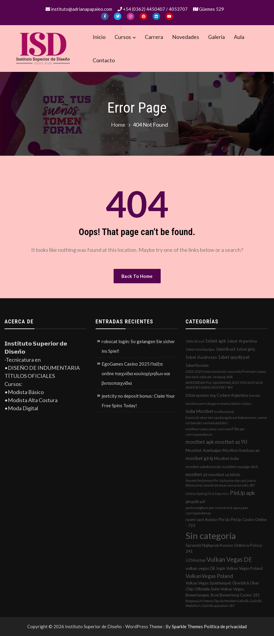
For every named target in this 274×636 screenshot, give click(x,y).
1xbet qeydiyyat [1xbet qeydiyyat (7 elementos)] (234, 357)
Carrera (154, 37)
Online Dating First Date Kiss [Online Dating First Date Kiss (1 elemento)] (207, 494)
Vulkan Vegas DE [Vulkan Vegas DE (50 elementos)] (229, 559)
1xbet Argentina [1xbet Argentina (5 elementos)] (242, 340)
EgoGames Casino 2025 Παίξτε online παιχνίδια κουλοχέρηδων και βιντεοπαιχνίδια (136, 373)
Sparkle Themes (187, 626)
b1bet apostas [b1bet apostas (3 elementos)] (197, 395)
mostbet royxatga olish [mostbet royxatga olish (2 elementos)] (240, 466)
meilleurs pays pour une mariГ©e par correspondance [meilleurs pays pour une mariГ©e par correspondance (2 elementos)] (215, 432)
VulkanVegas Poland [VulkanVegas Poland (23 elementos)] (209, 576)
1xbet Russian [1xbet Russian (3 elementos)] (197, 365)
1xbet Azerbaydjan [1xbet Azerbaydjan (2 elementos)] (200, 349)
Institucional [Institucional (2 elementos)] (224, 411)
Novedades (185, 37)
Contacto (104, 60)
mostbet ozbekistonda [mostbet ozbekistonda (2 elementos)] (203, 466)
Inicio (99, 37)
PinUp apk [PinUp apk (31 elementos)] (242, 492)
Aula (239, 37)
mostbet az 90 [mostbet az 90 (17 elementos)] (231, 442)
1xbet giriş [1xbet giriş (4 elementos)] (245, 349)
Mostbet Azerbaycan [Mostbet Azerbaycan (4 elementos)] (241, 450)
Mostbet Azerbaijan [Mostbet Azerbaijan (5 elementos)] (204, 450)
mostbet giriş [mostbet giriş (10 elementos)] (199, 458)
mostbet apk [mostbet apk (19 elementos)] (200, 442)
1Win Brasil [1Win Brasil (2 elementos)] (195, 341)
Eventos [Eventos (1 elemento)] (255, 395)
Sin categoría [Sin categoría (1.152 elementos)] (211, 535)
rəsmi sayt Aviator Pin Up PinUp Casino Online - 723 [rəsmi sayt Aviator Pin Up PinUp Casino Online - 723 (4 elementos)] (226, 522)
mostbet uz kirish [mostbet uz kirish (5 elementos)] (224, 474)
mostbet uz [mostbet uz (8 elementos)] (196, 474)
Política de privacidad (225, 626)
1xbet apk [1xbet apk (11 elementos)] (215, 340)
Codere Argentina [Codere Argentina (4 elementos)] (232, 395)
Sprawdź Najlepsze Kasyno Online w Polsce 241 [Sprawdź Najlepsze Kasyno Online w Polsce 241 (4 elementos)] (224, 548)
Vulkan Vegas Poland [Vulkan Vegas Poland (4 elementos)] (244, 568)
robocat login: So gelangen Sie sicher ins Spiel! (138, 346)
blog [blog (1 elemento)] (213, 395)
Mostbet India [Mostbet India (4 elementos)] (226, 458)
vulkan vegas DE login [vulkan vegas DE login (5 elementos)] (205, 568)
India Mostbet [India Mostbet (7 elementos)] (199, 411)
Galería (216, 37)
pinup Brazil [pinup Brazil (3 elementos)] (195, 501)
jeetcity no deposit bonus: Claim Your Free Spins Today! (138, 400)
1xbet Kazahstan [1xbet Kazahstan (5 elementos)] (201, 357)
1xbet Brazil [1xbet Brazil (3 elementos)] (225, 349)
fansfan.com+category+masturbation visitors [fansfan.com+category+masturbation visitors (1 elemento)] (219, 403)
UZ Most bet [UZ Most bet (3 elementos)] (196, 560)
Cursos (123, 37)
